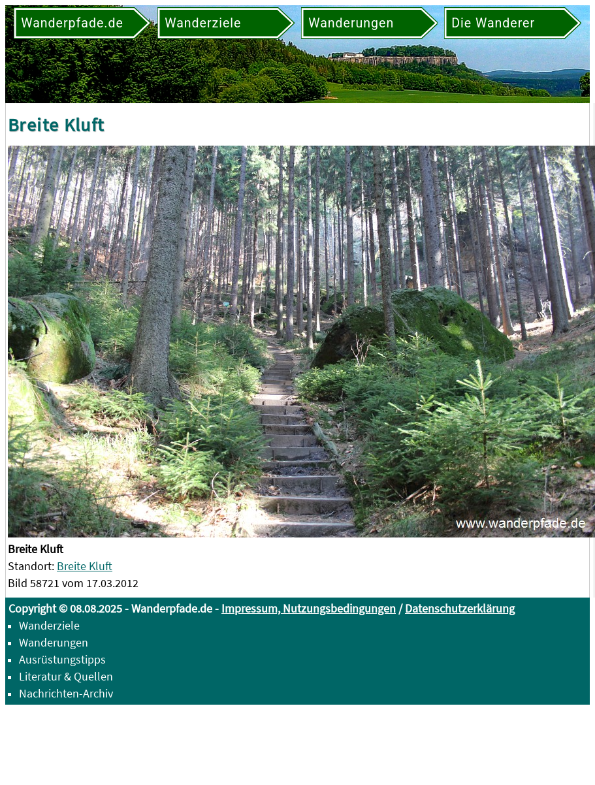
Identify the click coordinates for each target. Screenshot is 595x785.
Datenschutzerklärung (460, 608)
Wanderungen (53, 642)
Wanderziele (49, 625)
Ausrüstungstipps (62, 659)
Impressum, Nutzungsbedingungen (308, 608)
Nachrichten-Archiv (66, 693)
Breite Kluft (84, 565)
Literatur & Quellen (66, 676)
